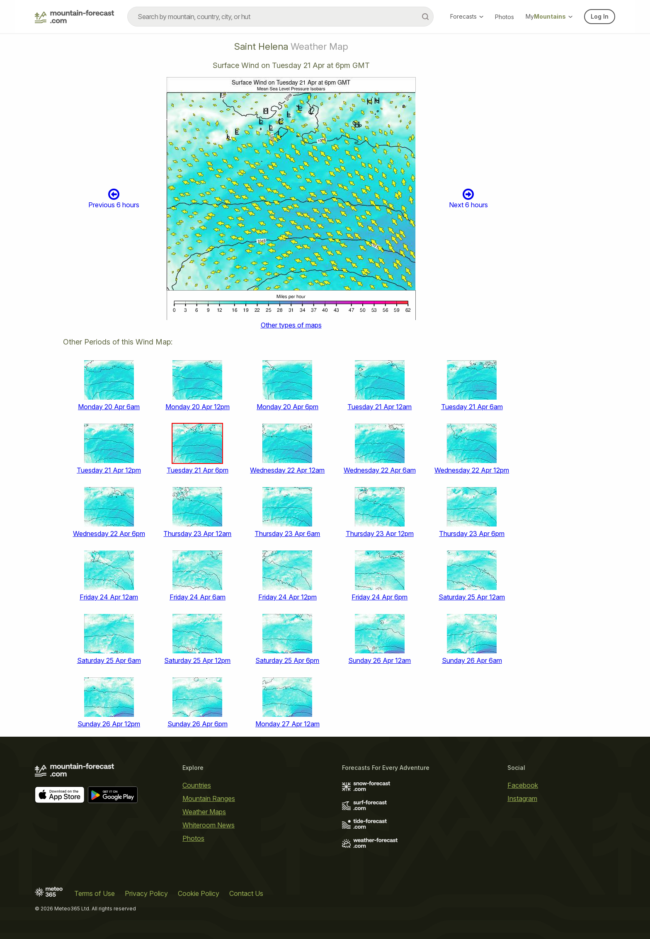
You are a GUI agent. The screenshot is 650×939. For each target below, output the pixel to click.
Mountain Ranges (208, 798)
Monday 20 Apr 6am (109, 407)
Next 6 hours (468, 198)
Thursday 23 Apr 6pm (471, 533)
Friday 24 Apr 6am (198, 597)
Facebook (522, 785)
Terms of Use (94, 893)
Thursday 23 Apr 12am (197, 533)
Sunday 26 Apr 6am (472, 660)
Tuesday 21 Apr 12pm (109, 470)
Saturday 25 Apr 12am (472, 597)
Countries (196, 785)
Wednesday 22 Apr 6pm (109, 533)
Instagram (522, 798)
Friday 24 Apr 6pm (379, 597)
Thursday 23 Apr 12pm (380, 533)
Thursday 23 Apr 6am (287, 533)
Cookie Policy (198, 893)
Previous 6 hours (113, 198)
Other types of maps (291, 325)
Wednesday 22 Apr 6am (380, 470)
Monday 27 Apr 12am (287, 724)
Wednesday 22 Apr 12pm (471, 470)
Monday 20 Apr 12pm (197, 407)
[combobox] (280, 17)
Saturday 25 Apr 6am (109, 660)
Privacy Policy (146, 893)
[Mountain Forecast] (74, 16)
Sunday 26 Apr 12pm (109, 724)
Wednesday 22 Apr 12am (287, 470)
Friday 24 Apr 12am (109, 597)
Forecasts (466, 16)
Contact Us (246, 893)
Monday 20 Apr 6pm (287, 407)
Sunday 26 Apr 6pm (197, 724)
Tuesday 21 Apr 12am (379, 407)
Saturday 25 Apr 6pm (287, 660)
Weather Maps (204, 812)
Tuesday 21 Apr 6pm (197, 470)
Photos (504, 16)
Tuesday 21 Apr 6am (472, 407)
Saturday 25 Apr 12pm (197, 660)
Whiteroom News (208, 825)
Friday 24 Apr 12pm (287, 597)
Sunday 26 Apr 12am (379, 660)
